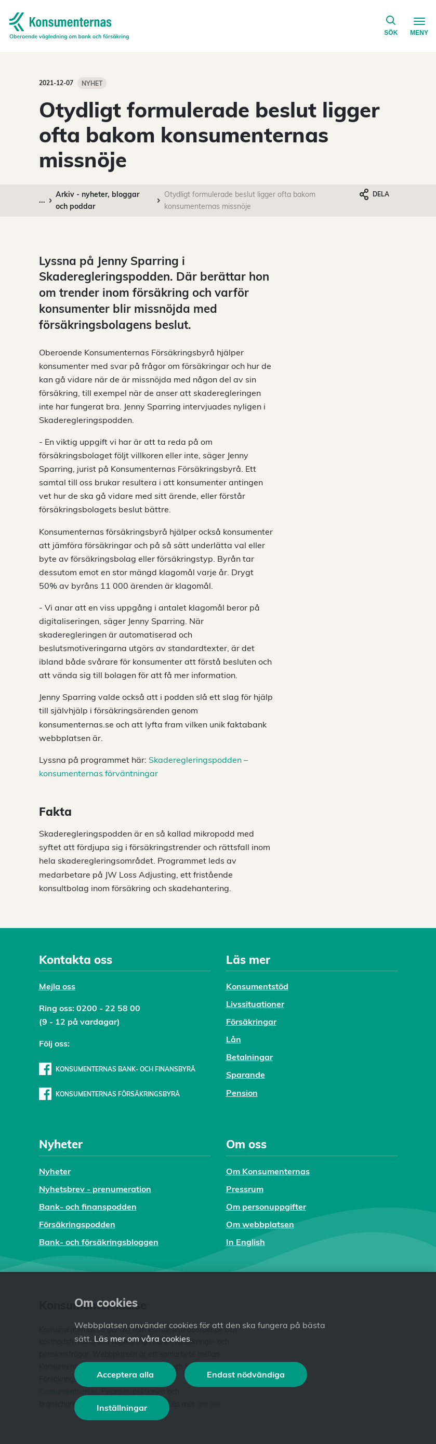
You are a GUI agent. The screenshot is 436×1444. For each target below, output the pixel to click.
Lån (233, 1039)
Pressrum (244, 1189)
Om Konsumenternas (268, 1171)
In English (245, 1242)
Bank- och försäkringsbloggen (98, 1242)
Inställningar (122, 1407)
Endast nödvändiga (246, 1374)
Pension (242, 1093)
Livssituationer (255, 1004)
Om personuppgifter (266, 1206)
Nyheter (55, 1171)
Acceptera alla (125, 1374)
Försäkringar (251, 1021)
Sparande (245, 1074)
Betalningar (249, 1057)
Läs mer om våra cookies (142, 1338)
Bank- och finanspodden (88, 1206)
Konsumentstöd (257, 986)
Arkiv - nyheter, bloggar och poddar (97, 200)
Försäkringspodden (77, 1224)
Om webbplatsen (260, 1224)
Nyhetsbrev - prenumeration (95, 1189)
